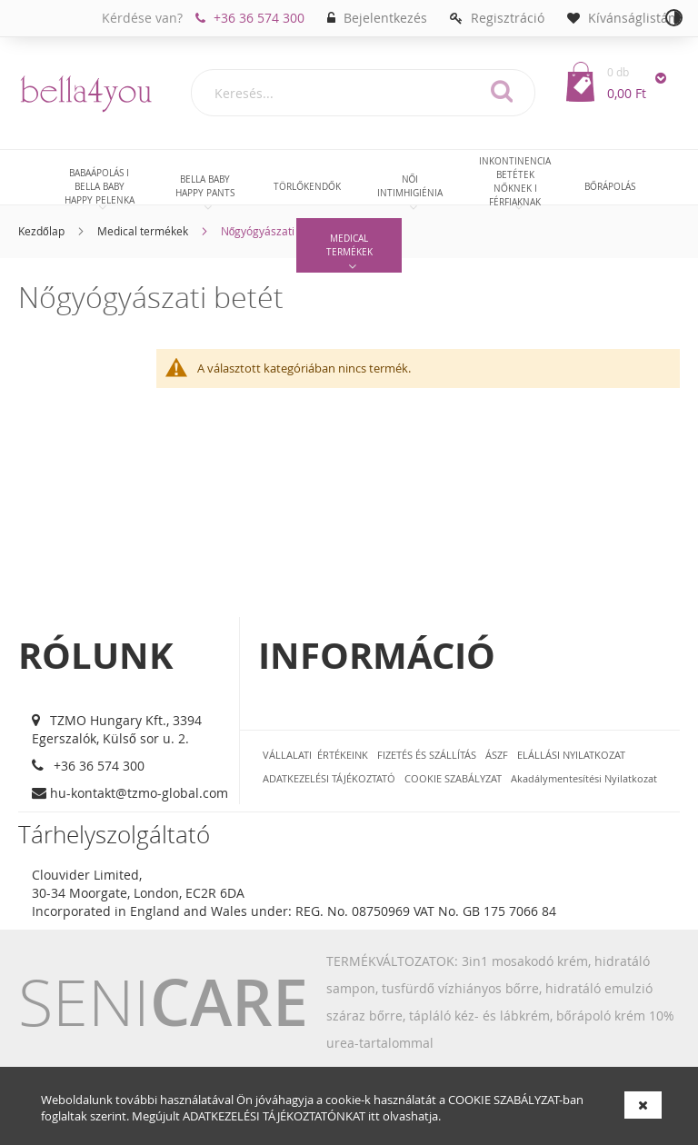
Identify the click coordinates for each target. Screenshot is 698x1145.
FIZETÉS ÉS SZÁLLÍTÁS (426, 755)
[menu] (349, 213)
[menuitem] (99, 186)
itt (374, 1116)
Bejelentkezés (385, 17)
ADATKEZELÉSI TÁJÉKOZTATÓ (329, 778)
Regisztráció (507, 17)
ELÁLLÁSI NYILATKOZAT (571, 755)
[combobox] (363, 92)
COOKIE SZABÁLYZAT (503, 1099)
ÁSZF (496, 755)
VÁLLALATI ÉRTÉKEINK (315, 755)
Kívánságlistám (634, 17)
